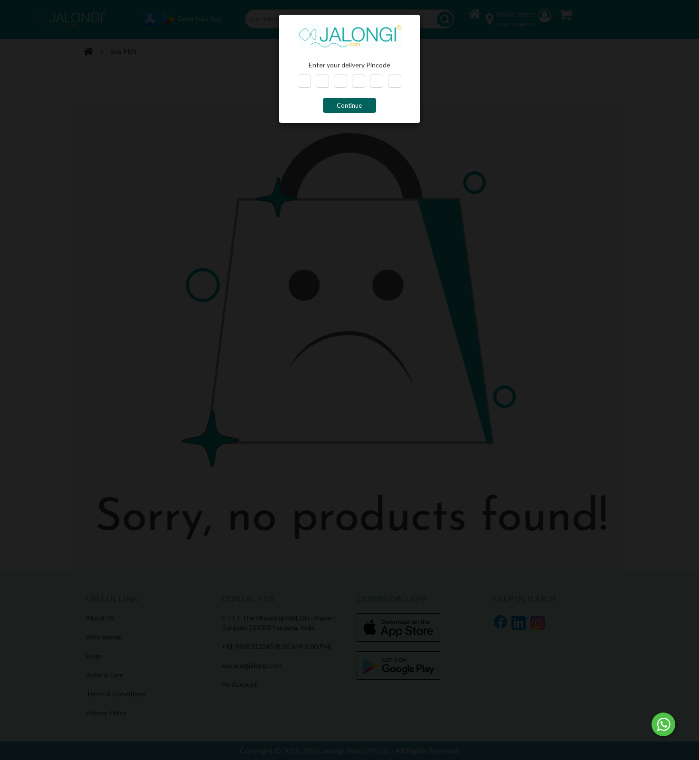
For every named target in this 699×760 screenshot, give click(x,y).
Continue (349, 105)
